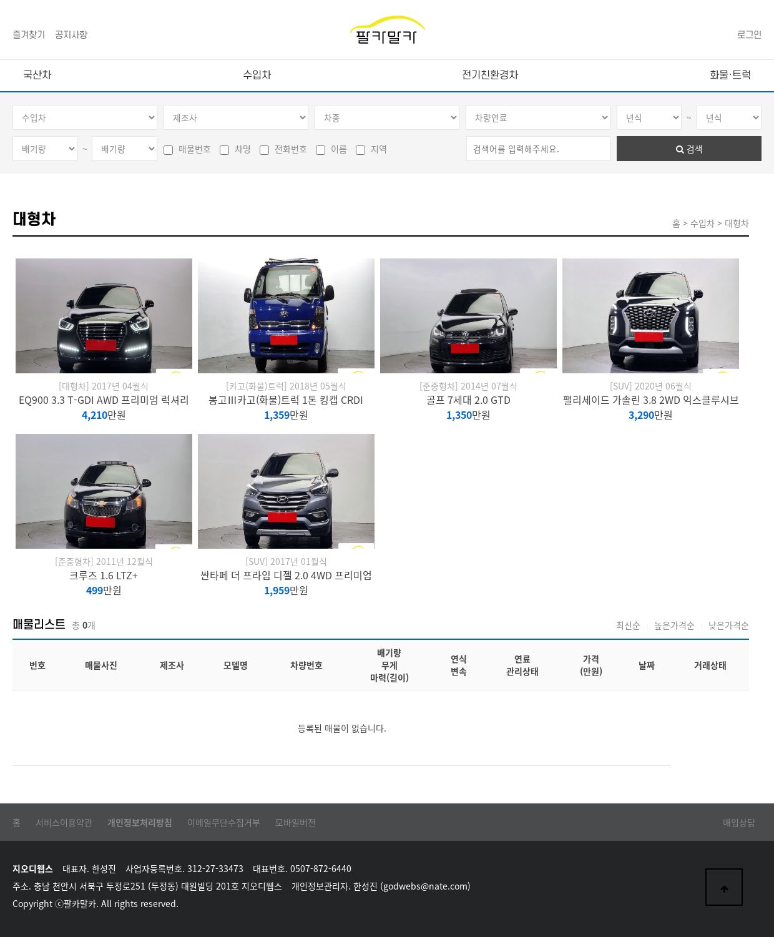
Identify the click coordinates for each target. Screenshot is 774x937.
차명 (235, 148)
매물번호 (187, 148)
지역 (371, 148)
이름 (331, 148)
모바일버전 (295, 822)
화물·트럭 (730, 75)
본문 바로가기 (0, 0)
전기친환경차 (490, 75)
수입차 (257, 75)
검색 (689, 148)
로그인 (749, 35)
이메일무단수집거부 (223, 822)
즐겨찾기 (28, 35)
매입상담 (739, 822)
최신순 (628, 625)
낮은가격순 (728, 625)
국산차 (37, 75)
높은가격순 (674, 625)
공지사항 (71, 35)
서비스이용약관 (64, 822)
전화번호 (283, 148)
